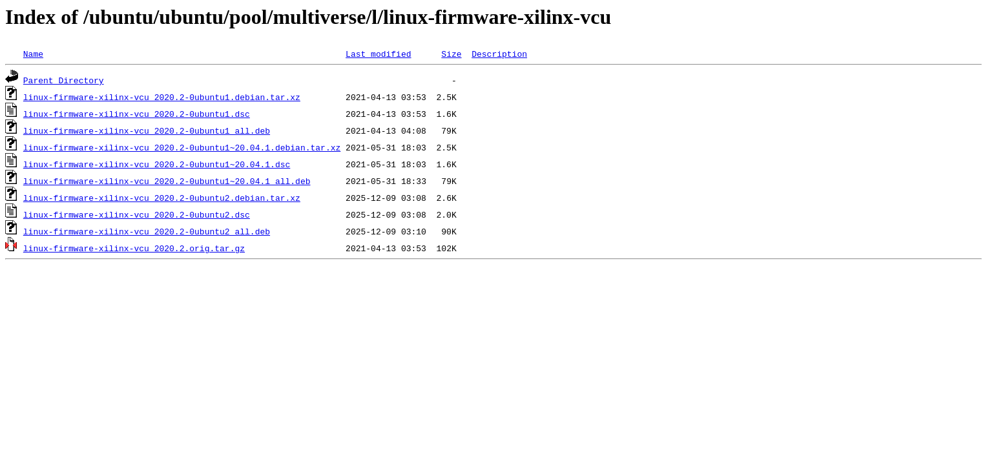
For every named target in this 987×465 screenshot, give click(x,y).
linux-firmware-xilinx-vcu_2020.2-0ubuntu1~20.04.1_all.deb (167, 181)
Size (451, 53)
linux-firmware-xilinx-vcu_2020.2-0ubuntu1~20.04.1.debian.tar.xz (181, 147)
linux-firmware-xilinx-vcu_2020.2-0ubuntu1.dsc (136, 113)
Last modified (378, 53)
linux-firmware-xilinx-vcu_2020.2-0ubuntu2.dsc (136, 214)
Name (33, 53)
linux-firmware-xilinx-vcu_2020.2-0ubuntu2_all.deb (146, 231)
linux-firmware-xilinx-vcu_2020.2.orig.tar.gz (134, 248)
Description (499, 53)
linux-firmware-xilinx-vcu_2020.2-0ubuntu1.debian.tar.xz (161, 97)
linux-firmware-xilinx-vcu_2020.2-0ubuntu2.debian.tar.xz (161, 197)
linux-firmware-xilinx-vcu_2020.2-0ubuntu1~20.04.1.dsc (156, 164)
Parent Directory (63, 80)
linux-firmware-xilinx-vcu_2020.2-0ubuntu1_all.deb (146, 130)
